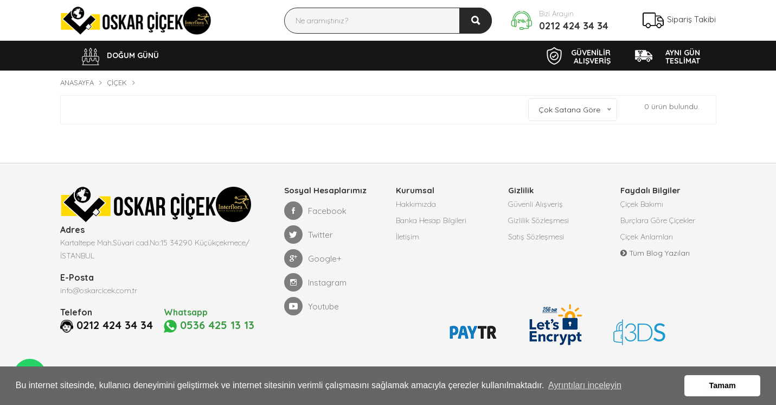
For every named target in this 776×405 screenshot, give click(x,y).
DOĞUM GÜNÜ (120, 56)
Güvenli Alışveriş (535, 204)
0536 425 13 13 (209, 326)
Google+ (313, 258)
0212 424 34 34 (573, 26)
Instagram (315, 282)
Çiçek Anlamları (646, 237)
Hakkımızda (416, 204)
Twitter (308, 234)
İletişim (407, 237)
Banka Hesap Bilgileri (431, 220)
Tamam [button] (722, 385)
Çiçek (117, 82)
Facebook (315, 210)
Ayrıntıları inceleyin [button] (584, 385)
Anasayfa (77, 82)
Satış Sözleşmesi (536, 237)
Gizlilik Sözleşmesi (538, 220)
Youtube (311, 306)
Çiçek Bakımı (641, 204)
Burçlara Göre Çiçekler (657, 220)
